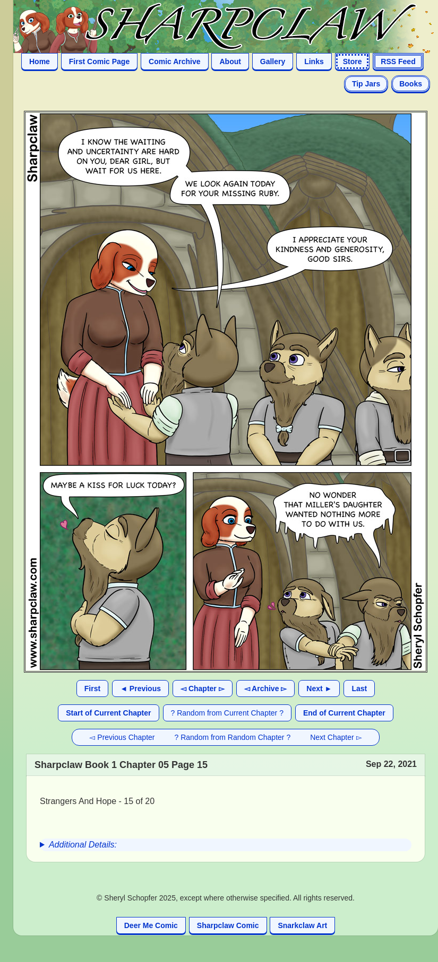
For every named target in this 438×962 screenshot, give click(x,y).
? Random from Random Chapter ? (233, 737)
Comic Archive (175, 61)
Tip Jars (366, 84)
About (230, 61)
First (92, 688)
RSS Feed (398, 61)
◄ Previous (140, 688)
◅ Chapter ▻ (203, 688)
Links (314, 61)
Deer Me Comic (151, 925)
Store (352, 61)
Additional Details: (83, 844)
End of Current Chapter (344, 713)
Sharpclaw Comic (228, 925)
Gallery (272, 61)
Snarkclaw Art (302, 925)
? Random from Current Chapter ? (227, 713)
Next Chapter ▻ (336, 737)
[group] (225, 845)
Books (410, 84)
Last (359, 688)
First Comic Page (99, 61)
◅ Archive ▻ (265, 688)
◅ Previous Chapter (121, 737)
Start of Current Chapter (108, 713)
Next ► (319, 688)
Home (39, 61)
